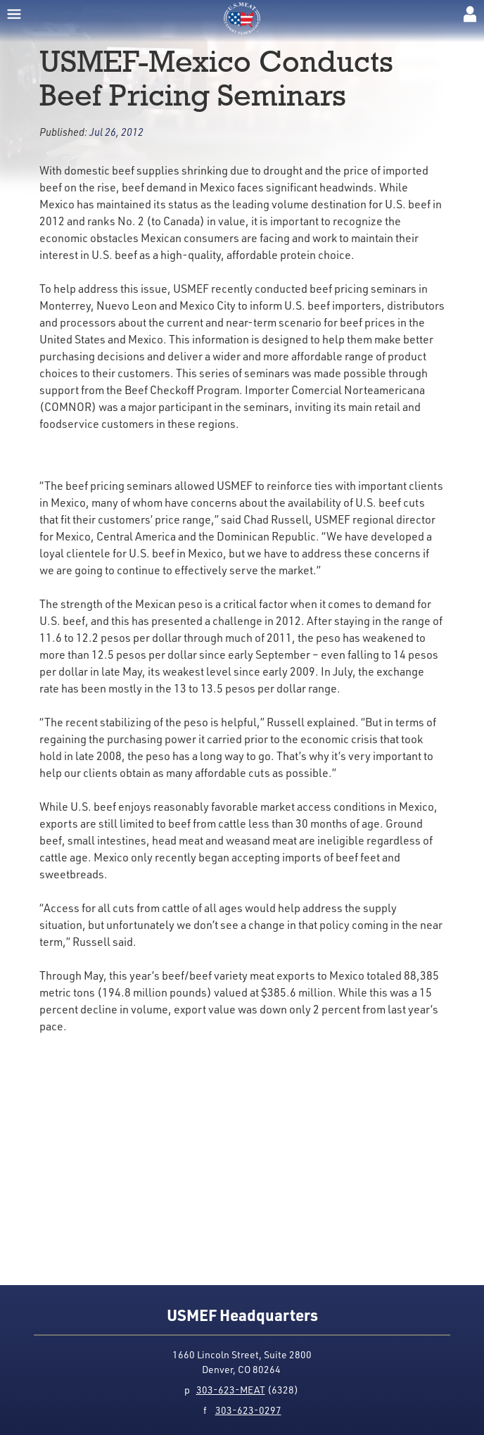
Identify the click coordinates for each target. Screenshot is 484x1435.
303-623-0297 (248, 1410)
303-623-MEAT (230, 1389)
